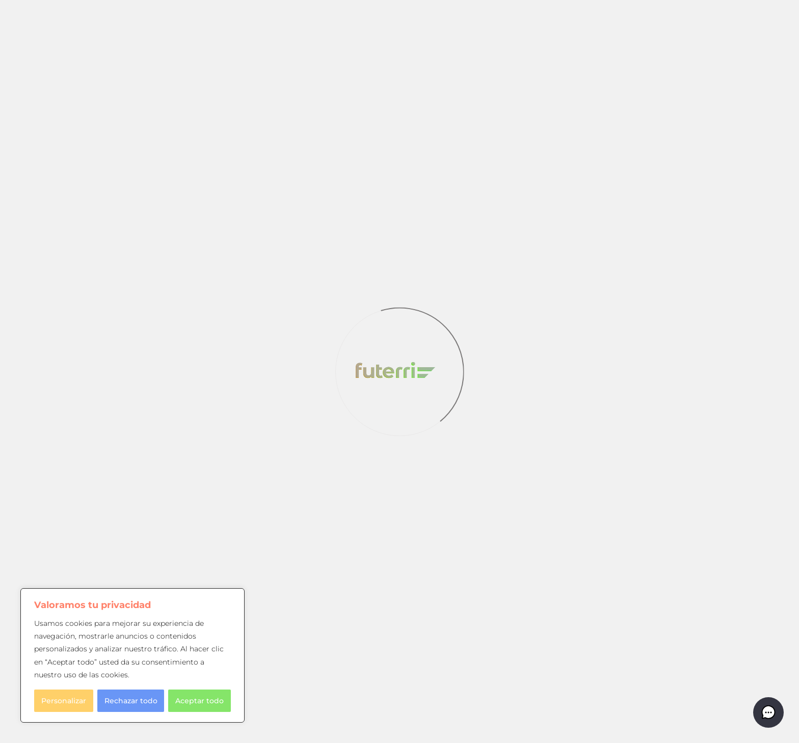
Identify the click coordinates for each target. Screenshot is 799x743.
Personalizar (63, 700)
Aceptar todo (199, 700)
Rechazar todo (130, 700)
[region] (132, 655)
